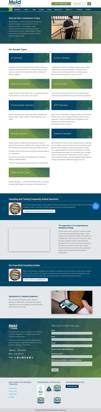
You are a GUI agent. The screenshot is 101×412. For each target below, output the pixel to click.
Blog (34, 9)
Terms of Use (13, 391)
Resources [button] (59, 9)
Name (53, 330)
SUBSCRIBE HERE (72, 386)
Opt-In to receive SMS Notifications (62, 349)
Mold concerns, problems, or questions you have (66, 360)
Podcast (41, 9)
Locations (79, 9)
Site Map (11, 397)
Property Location (57, 354)
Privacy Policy (13, 388)
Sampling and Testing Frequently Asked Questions (39, 211)
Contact (88, 9)
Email (53, 336)
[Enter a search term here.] (80, 3)
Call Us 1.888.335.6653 (61, 3)
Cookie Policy (13, 394)
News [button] (27, 9)
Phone (53, 343)
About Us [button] (69, 9)
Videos (49, 9)
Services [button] (18, 9)
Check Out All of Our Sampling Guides (35, 279)
